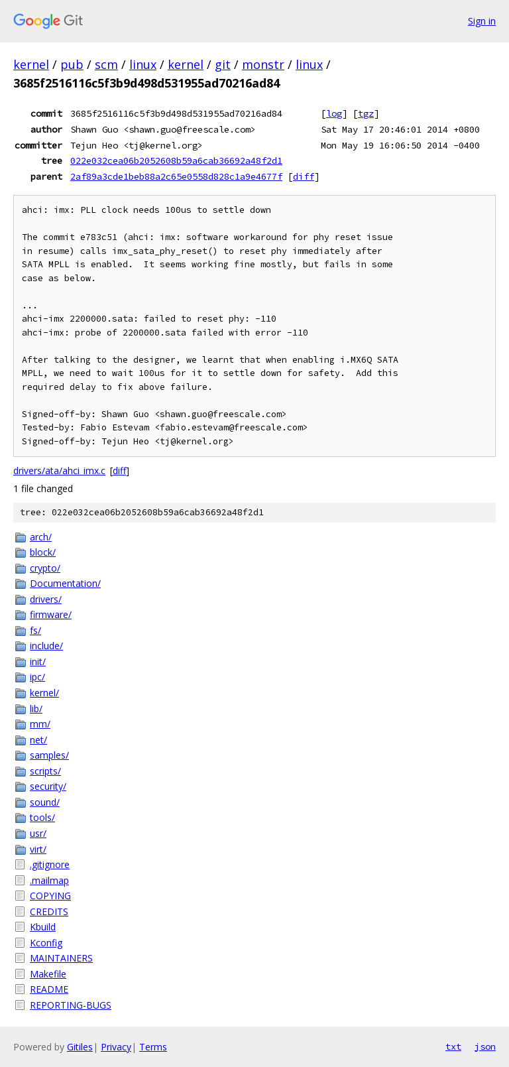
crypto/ (45, 568)
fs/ (35, 630)
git (223, 64)
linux (142, 64)
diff (303, 176)
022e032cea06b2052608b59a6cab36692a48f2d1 (176, 160)
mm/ (40, 724)
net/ (38, 739)
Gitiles (80, 1046)
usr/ (38, 833)
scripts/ (45, 771)
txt (453, 1046)
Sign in (482, 21)
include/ (46, 645)
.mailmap (49, 880)
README (49, 989)
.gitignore (50, 864)
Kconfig (46, 942)
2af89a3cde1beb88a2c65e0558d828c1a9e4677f (176, 176)
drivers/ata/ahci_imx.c (59, 470)
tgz (366, 113)
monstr (263, 64)
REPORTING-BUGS (70, 1005)
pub (72, 64)
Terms (153, 1046)
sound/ (45, 802)
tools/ (42, 817)
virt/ (38, 849)
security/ (48, 786)
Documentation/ (65, 583)
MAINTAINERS (61, 958)
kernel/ (44, 692)
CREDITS (49, 911)
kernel (31, 64)
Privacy (116, 1046)
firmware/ (51, 614)
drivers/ (46, 599)
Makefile (48, 974)
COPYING (50, 895)
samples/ (49, 755)
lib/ (36, 708)
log (334, 113)
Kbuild (43, 926)
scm (106, 64)
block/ (43, 552)
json (485, 1046)
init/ (38, 661)
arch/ (41, 537)
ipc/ (37, 676)
